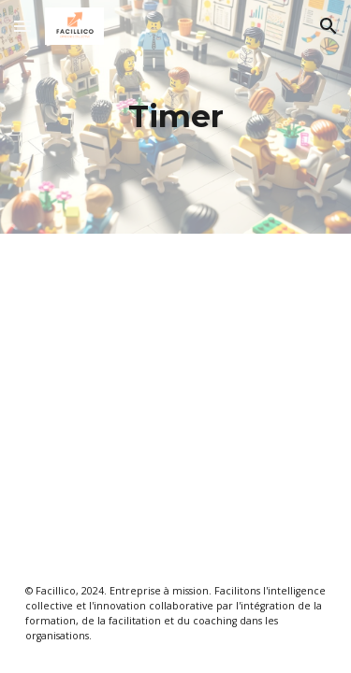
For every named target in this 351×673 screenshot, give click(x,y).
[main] (176, 117)
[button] (22, 25)
